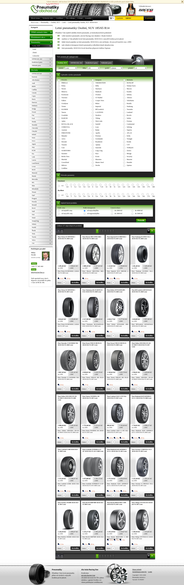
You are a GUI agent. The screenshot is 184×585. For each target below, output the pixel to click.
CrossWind (65, 162)
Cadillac (34, 90)
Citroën (34, 93)
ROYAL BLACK (67, 124)
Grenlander (99, 139)
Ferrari (34, 112)
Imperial (98, 106)
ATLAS (129, 133)
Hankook (98, 92)
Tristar (63, 106)
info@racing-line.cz (37, 272)
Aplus (63, 121)
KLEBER (64, 109)
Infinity (129, 95)
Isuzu (33, 138)
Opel (33, 195)
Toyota (34, 237)
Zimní (35, 52)
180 (153, 187)
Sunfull (97, 124)
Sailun (129, 118)
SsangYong (35, 221)
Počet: (59, 282)
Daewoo (34, 102)
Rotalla (129, 103)
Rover (34, 208)
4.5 (62, 186)
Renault (34, 205)
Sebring (129, 127)
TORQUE (130, 148)
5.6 (84, 187)
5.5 (80, 187)
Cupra (34, 96)
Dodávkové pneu (92, 63)
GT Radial (98, 97)
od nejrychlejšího (93, 210)
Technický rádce (47, 18)
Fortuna (129, 121)
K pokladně (148, 18)
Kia (33, 154)
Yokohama (130, 100)
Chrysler (34, 131)
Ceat (63, 148)
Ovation (98, 95)
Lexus (34, 166)
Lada (33, 157)
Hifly (97, 86)
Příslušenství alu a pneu (42, 37)
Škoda (34, 230)
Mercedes (35, 179)
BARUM (64, 118)
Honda (34, 122)
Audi (33, 83)
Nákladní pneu (106, 63)
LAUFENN (99, 112)
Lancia (34, 160)
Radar (97, 130)
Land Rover (35, 163)
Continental (131, 124)
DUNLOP (130, 83)
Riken (97, 103)
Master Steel (99, 162)
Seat (33, 214)
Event (97, 156)
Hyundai (34, 125)
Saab (33, 211)
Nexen (63, 89)
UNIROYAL (65, 127)
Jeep (33, 147)
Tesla (33, 234)
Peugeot (34, 198)
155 (138, 187)
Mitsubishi (35, 189)
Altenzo (129, 97)
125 (124, 187)
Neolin (97, 165)
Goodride (64, 115)
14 (106, 187)
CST (128, 145)
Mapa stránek (136, 569)
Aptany (97, 145)
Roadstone (98, 142)
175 (148, 187)
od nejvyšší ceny (67, 213)
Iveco (33, 141)
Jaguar (34, 144)
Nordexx (98, 115)
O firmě (80, 18)
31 (114, 187)
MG (33, 182)
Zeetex (129, 151)
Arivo (63, 139)
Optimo (129, 165)
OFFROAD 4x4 (37, 74)
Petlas (63, 86)
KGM (33, 150)
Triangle (129, 139)
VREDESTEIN (100, 83)
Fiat (33, 115)
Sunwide (98, 148)
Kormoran (64, 95)
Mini (33, 186)
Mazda (34, 176)
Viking (97, 118)
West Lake (98, 121)
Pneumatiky (42, 41)
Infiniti (34, 134)
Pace (97, 153)
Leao (97, 127)
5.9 (89, 187)
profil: (107, 68)
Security (129, 156)
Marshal (64, 159)
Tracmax (64, 97)
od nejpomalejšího (93, 213)
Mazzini (129, 159)
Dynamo (64, 153)
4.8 (67, 187)
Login (150, 572)
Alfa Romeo (35, 80)
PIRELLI (64, 83)
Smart (34, 218)
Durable (129, 162)
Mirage (129, 153)
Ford (33, 118)
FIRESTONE (65, 133)
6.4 (97, 187)
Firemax (98, 136)
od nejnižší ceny (66, 210)
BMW (34, 86)
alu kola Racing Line (88, 575)
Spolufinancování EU (139, 572)
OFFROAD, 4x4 (76, 63)
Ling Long (98, 151)
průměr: (131, 68)
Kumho (129, 92)
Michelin (130, 80)
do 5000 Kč (139, 213)
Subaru (34, 224)
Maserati (34, 173)
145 (134, 187)
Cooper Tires (99, 100)
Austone (64, 130)
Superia (129, 130)
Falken (63, 100)
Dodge (34, 109)
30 (110, 187)
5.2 (75, 187)
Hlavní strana (34, 22)
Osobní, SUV (62, 63)
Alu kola (42, 69)
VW (33, 243)
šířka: (85, 68)
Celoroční (36, 56)
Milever (64, 165)
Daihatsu (34, 106)
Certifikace (59, 18)
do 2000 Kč (118, 210)
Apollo (97, 133)
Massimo (98, 159)
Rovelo (129, 115)
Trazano (64, 145)
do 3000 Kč (118, 213)
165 (143, 187)
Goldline (64, 168)
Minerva (64, 92)
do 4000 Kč (139, 210)
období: (61, 68)
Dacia (33, 99)
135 (129, 187)
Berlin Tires (65, 156)
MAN (33, 170)
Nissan (34, 192)
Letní (34, 49)
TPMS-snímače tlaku (42, 31)
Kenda (129, 142)
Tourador (130, 109)
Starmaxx (98, 89)
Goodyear (64, 103)
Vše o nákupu (70, 18)
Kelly (128, 136)
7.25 (101, 187)
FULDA (64, 80)
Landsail (130, 112)
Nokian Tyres (131, 86)
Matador (64, 136)
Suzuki (34, 227)
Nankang (130, 106)
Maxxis (129, 89)
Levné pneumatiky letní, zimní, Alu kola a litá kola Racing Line (47, 6)
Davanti (64, 142)
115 (119, 187)
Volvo (33, 240)
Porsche (34, 202)
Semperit (98, 80)
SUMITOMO (66, 151)
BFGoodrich (99, 109)
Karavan (34, 77)
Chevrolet (35, 128)
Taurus (63, 112)
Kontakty (88, 18)
